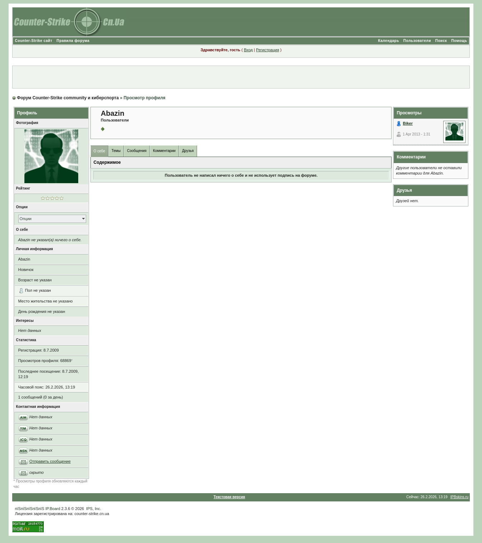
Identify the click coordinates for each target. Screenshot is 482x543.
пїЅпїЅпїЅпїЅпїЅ (30, 508)
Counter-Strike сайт (33, 41)
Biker (408, 123)
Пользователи (417, 41)
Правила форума (73, 41)
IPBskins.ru (459, 497)
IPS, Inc (93, 508)
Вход (248, 50)
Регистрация (267, 50)
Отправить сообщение (50, 461)
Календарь (388, 41)
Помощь (459, 41)
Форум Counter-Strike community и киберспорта (68, 97)
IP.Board (52, 508)
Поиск (441, 41)
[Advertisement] (241, 77)
